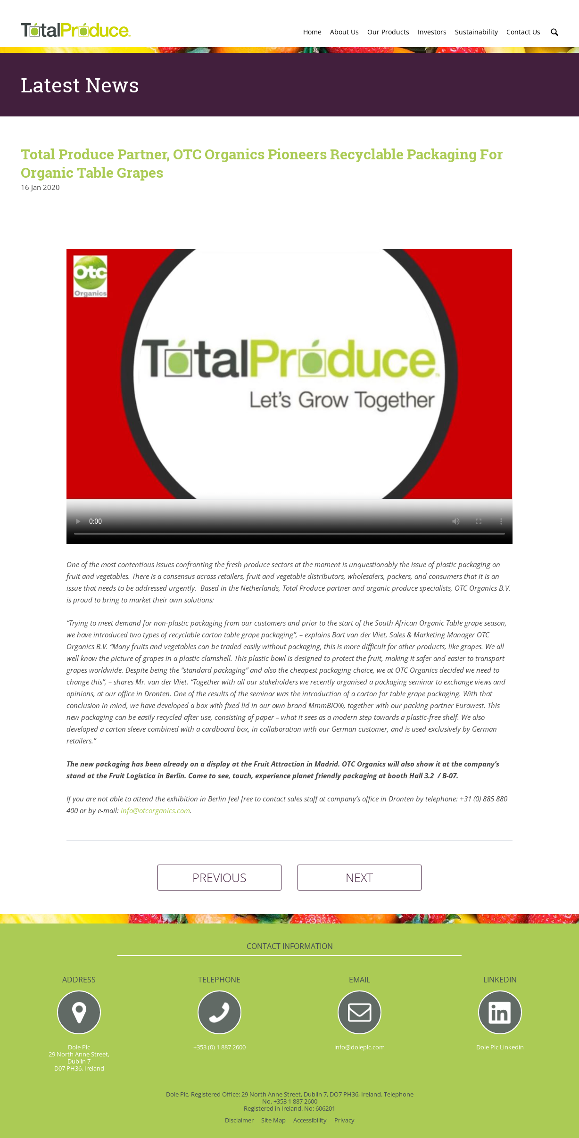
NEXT (359, 877)
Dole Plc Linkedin (500, 1047)
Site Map (273, 1120)
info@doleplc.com (359, 1047)
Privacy (344, 1120)
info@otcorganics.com (155, 810)
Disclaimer (239, 1120)
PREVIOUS (219, 877)
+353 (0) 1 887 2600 (219, 1047)
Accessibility (310, 1120)
